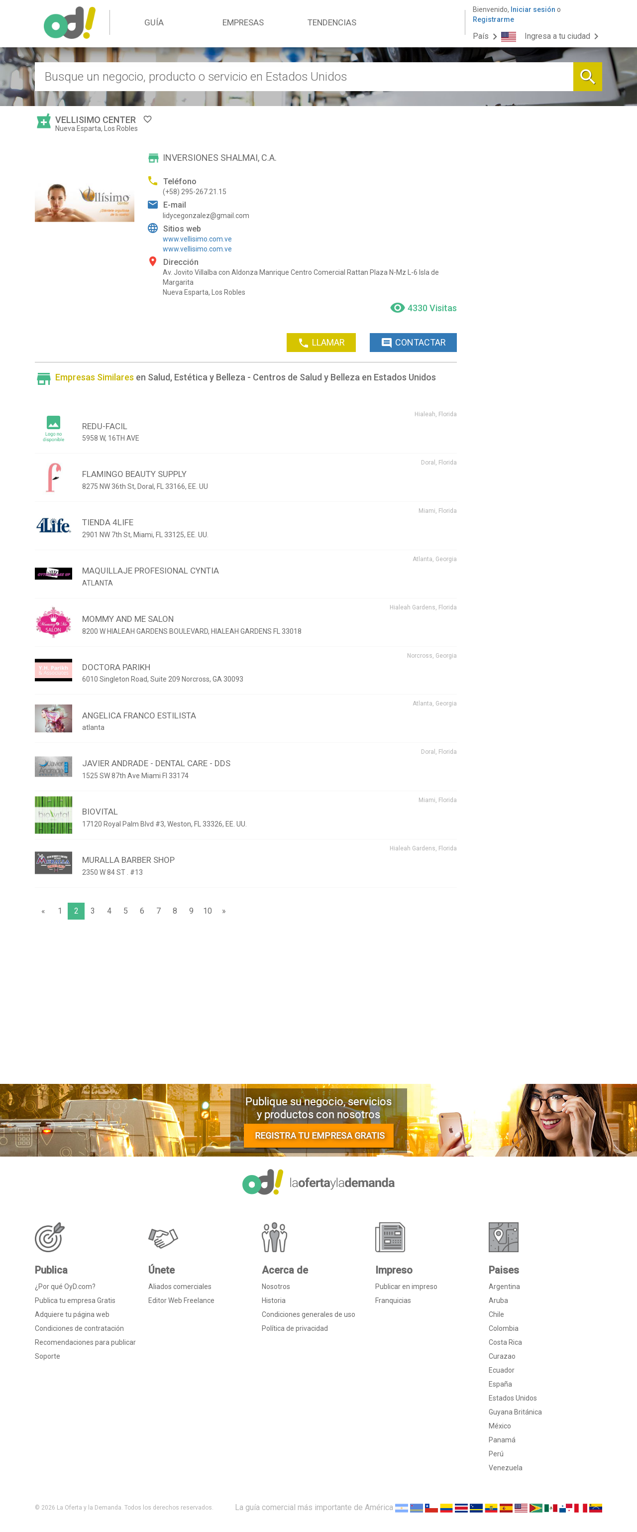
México (500, 1426)
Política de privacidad (295, 1328)
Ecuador (502, 1370)
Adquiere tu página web (72, 1314)
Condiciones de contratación (79, 1328)
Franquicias (393, 1300)
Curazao (502, 1356)
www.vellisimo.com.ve (197, 239)
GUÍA (154, 22)
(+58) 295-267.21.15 (194, 192)
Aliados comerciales (180, 1287)
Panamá (502, 1440)
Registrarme (493, 19)
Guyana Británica (515, 1412)
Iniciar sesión (533, 9)
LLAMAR (321, 343)
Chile (496, 1314)
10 (207, 911)
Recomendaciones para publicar (85, 1342)
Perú (496, 1454)
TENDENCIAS (332, 22)
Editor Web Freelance (181, 1300)
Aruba (498, 1300)
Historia (274, 1300)
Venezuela (506, 1468)
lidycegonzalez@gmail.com (206, 216)
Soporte (47, 1356)
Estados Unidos (513, 1398)
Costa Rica (505, 1342)
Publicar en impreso (406, 1287)
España (500, 1384)
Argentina (504, 1287)
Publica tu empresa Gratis (75, 1300)
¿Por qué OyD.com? (65, 1287)
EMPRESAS (243, 22)
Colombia (504, 1328)
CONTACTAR (413, 343)
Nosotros (276, 1287)
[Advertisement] (246, 1004)
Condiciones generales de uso (308, 1314)
